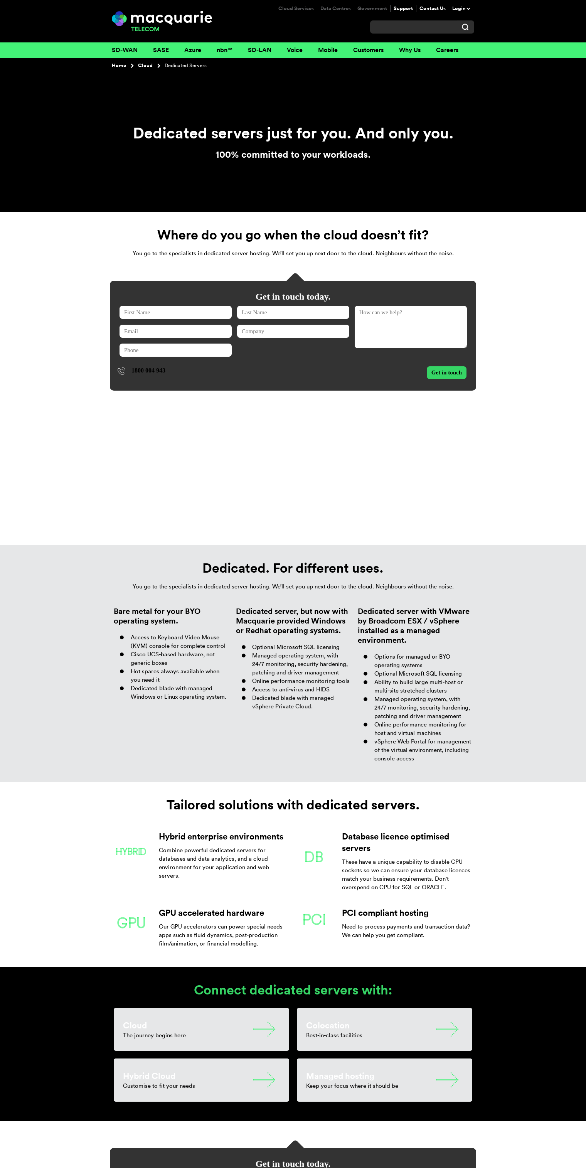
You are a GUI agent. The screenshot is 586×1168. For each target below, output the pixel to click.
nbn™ (224, 50)
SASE (161, 50)
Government (372, 8)
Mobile (328, 50)
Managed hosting (340, 939)
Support (403, 8)
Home (119, 65)
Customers (368, 50)
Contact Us (432, 8)
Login (459, 8)
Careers (447, 50)
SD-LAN (259, 50)
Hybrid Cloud (149, 939)
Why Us (410, 50)
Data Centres (335, 8)
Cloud (145, 65)
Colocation (328, 888)
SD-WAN (125, 50)
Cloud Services (296, 8)
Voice (295, 50)
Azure (192, 50)
